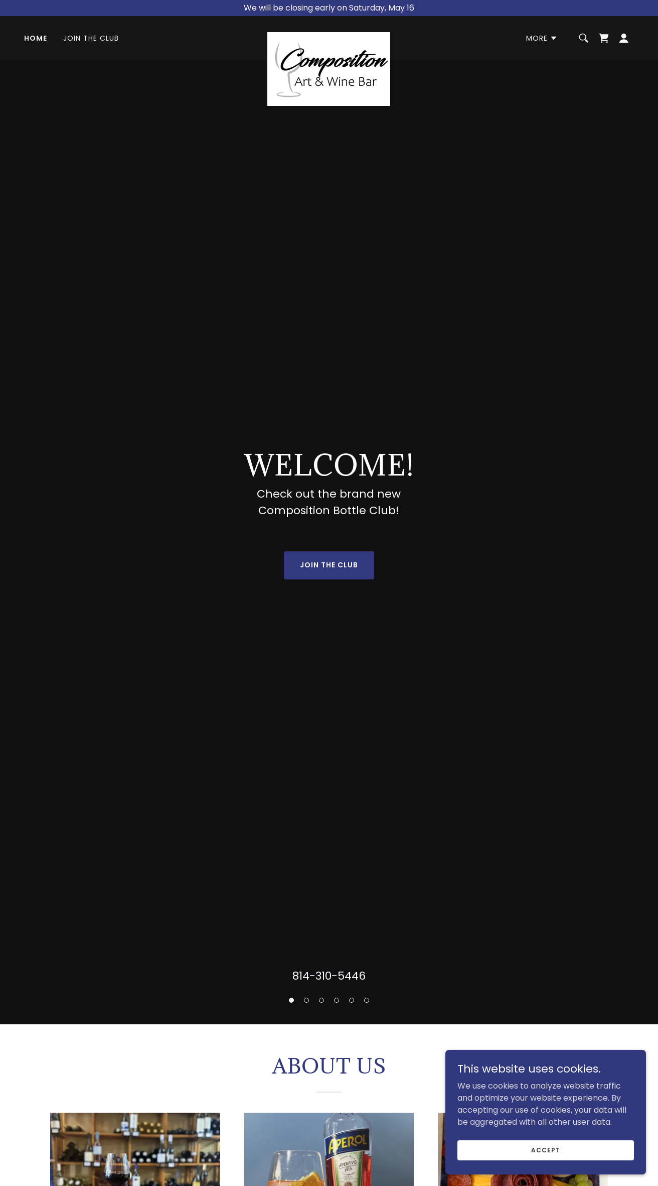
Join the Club (329, 565)
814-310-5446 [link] (329, 976)
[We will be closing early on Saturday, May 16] (329, 8)
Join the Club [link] (91, 38)
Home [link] (35, 38)
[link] (328, 36)
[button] (291, 1000)
